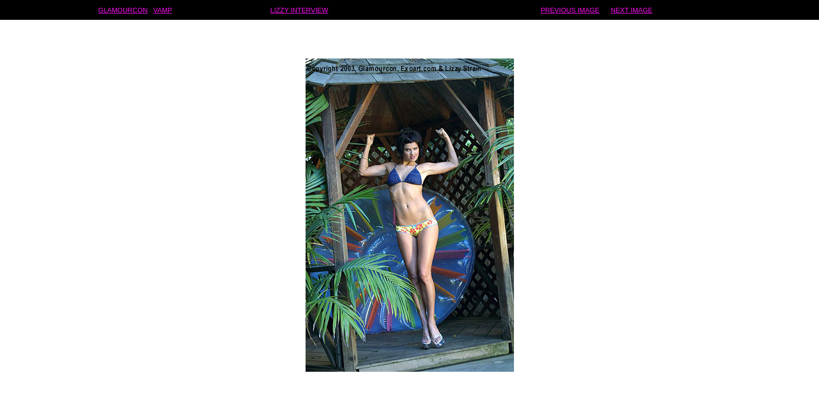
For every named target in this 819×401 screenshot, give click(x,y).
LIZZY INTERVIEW (299, 10)
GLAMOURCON (123, 10)
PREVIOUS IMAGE (570, 10)
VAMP (163, 10)
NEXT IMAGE (631, 10)
